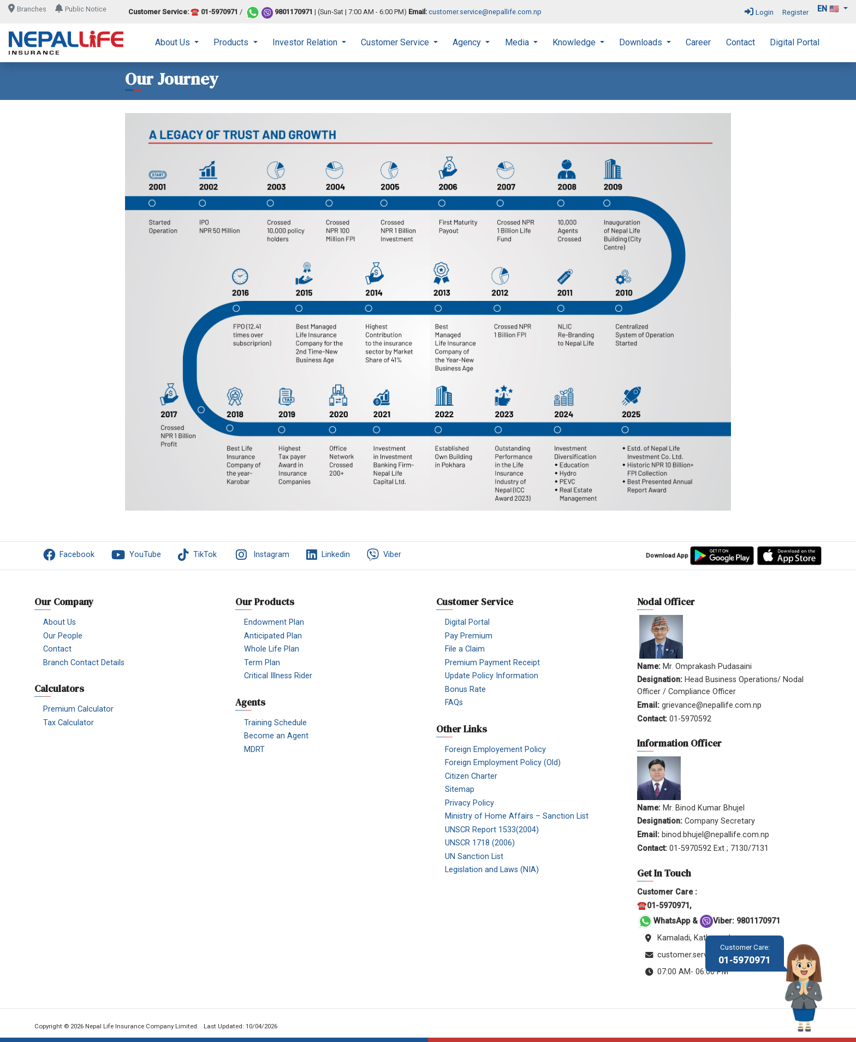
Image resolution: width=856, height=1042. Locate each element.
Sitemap (459, 789)
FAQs (454, 702)
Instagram (261, 555)
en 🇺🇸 (829, 9)
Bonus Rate (465, 689)
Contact (740, 42)
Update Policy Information (491, 675)
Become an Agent (276, 736)
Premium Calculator (78, 709)
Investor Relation (306, 42)
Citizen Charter (471, 776)
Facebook (68, 555)
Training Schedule (275, 722)
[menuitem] (177, 43)
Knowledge (575, 42)
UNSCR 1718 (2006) (480, 843)
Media (518, 42)
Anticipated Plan (273, 636)
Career (698, 42)
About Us (173, 42)
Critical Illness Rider (278, 675)
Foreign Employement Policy (495, 749)
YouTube (136, 555)
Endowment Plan (274, 622)
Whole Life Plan (271, 649)
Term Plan (262, 662)
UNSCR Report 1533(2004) (492, 829)
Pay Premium (468, 636)
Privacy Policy (469, 803)
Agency (468, 42)
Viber (384, 555)
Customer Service (396, 42)
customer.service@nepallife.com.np (485, 12)
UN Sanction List (474, 856)
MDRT (254, 749)
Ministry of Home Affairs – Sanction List (516, 816)
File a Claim (465, 649)
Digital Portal (794, 42)
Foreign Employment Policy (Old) (503, 762)
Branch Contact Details (83, 662)
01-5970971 (744, 954)
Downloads (641, 42)
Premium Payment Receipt (492, 662)
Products (232, 42)
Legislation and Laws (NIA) (492, 869)
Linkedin (328, 555)
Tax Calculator (68, 722)
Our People (62, 636)
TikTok (197, 555)
